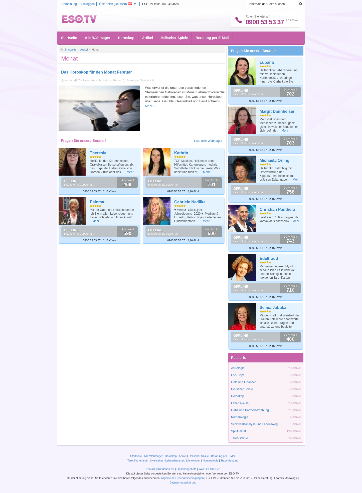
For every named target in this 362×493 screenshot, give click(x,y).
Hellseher (157, 460)
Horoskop (126, 38)
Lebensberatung (175, 460)
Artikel (147, 38)
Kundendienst (165, 468)
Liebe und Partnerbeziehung (250, 410)
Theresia (98, 153)
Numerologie (239, 417)
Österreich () (115, 4)
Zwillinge (83, 80)
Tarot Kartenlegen (138, 460)
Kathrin (181, 153)
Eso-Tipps (238, 375)
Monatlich (105, 80)
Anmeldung (69, 4)
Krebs (94, 80)
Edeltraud (269, 258)
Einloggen (88, 4)
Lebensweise (240, 403)
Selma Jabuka (273, 307)
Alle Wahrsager (97, 38)
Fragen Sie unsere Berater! (253, 51)
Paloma (97, 202)
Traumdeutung (229, 460)
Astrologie (132, 80)
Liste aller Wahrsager (208, 141)
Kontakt (150, 468)
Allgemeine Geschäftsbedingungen (182, 477)
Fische (116, 80)
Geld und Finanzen (243, 382)
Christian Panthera (277, 209)
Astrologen (194, 460)
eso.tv (68, 80)
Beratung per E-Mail (212, 38)
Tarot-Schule (239, 438)
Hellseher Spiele (174, 38)
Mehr (148, 106)
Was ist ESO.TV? (209, 468)
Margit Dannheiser (277, 111)
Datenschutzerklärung (182, 482)
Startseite (69, 38)
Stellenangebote (186, 468)
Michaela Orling (274, 160)
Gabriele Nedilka (190, 202)
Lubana (267, 62)
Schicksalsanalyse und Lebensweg (254, 424)
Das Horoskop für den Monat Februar (96, 72)
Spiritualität (147, 80)
